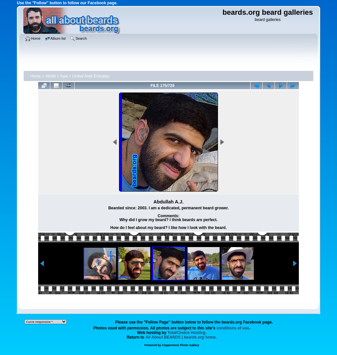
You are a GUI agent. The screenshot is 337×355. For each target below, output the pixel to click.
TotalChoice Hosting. (186, 332)
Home (35, 76)
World (50, 76)
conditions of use (232, 328)
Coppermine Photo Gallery (180, 345)
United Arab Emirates (90, 76)
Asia (63, 76)
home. (181, 337)
